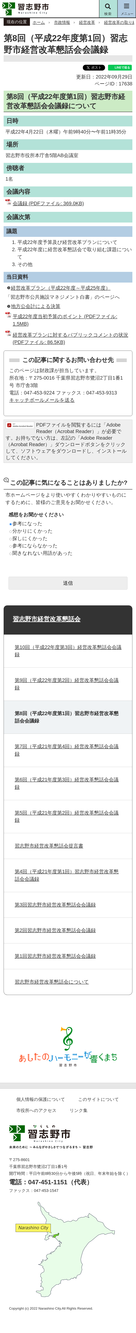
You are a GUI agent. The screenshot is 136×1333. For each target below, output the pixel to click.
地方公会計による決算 (35, 306)
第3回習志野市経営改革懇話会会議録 (55, 905)
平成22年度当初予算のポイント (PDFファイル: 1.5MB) (65, 320)
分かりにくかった (31, 531)
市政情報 (62, 22)
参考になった (25, 523)
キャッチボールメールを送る (42, 400)
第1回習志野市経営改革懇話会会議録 (55, 956)
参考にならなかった (33, 545)
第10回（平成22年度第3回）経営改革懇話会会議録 (68, 650)
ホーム (39, 22)
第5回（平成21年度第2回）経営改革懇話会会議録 (67, 816)
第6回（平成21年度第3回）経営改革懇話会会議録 (67, 783)
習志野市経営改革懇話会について (52, 982)
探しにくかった (28, 538)
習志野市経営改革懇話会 (47, 619)
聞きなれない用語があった (41, 553)
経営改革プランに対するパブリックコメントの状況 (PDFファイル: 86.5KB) (70, 338)
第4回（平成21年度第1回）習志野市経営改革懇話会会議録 (67, 875)
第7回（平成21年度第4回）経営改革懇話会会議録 (67, 750)
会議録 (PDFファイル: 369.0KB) (48, 203)
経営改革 (87, 22)
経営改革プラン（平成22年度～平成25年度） (60, 288)
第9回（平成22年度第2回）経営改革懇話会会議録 (67, 683)
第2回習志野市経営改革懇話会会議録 (55, 930)
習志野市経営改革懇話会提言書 (49, 846)
